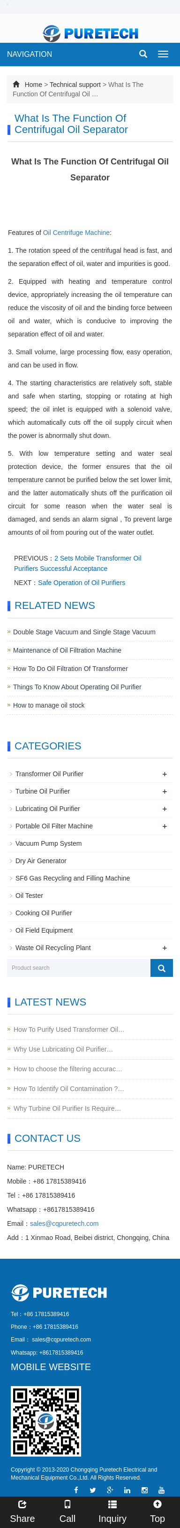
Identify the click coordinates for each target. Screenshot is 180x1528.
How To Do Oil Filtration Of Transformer (70, 668)
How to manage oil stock (49, 705)
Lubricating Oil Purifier (47, 808)
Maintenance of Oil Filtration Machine (67, 650)
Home (33, 84)
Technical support (75, 84)
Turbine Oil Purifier (42, 791)
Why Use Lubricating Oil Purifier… (63, 1049)
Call (67, 1510)
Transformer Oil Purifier (49, 774)
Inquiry (112, 1510)
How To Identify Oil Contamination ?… (69, 1088)
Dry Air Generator (41, 861)
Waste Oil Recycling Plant (53, 947)
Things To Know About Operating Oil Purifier (77, 687)
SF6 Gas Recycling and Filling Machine (72, 878)
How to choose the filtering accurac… (68, 1069)
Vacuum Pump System (48, 843)
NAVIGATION (29, 54)
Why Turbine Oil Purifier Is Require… (67, 1108)
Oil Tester (29, 895)
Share (22, 1510)
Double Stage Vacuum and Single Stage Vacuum (84, 632)
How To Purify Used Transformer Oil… (69, 1029)
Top (157, 1510)
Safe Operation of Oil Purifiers (81, 582)
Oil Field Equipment (44, 930)
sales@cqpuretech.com (64, 1223)
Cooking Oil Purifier (43, 913)
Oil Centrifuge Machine (76, 232)
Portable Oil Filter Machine (54, 826)
